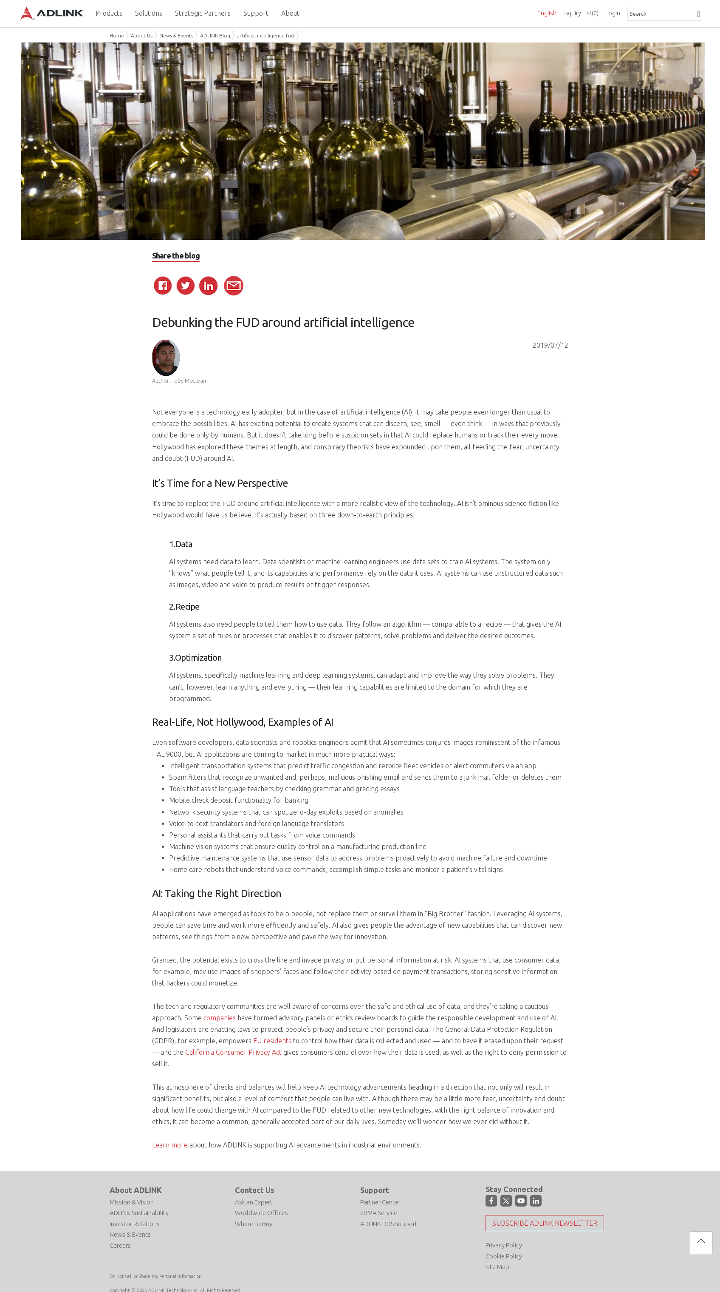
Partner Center (380, 1202)
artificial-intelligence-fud (265, 35)
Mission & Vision (132, 1202)
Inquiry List (581, 13)
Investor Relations (135, 1223)
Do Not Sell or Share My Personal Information (156, 1276)
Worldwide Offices (261, 1212)
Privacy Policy (504, 1245)
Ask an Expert (254, 1202)
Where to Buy (253, 1223)
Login (612, 13)
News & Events (176, 35)
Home (117, 35)
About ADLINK (136, 1190)
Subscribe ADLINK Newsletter (544, 1223)
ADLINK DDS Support (389, 1223)
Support (374, 1190)
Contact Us (254, 1190)
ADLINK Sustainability (139, 1212)
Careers (120, 1245)
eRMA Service (378, 1212)
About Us (141, 35)
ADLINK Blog (215, 35)
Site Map (497, 1266)
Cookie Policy (504, 1256)
